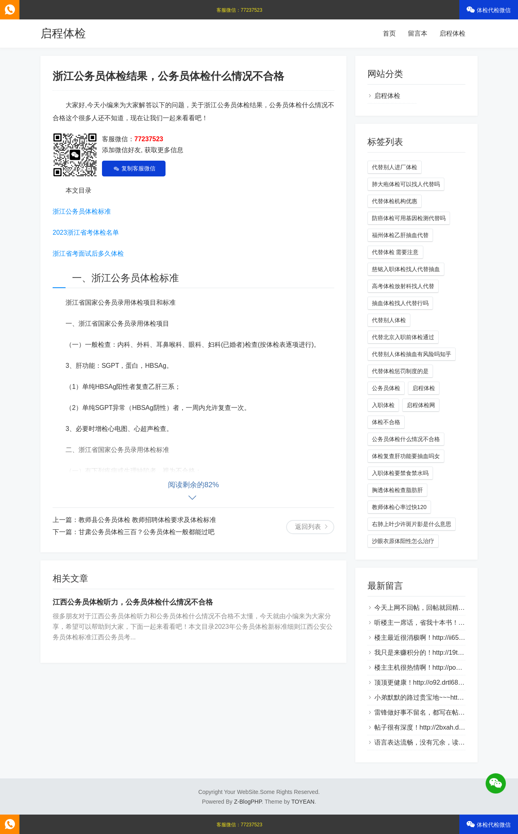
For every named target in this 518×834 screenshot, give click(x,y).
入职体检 (383, 405)
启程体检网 (421, 405)
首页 (389, 33)
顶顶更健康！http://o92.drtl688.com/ (426, 682)
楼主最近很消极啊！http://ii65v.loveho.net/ (434, 637)
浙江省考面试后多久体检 (88, 253)
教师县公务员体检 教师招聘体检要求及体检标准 (147, 519)
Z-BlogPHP (247, 801)
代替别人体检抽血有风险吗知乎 (411, 354)
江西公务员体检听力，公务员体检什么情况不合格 (133, 602)
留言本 (417, 33)
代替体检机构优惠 (394, 201)
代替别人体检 (389, 320)
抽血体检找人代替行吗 (400, 303)
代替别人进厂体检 (394, 167)
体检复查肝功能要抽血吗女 (406, 456)
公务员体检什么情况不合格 (406, 439)
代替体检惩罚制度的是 (400, 371)
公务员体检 (386, 388)
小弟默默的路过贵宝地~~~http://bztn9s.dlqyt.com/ (445, 697)
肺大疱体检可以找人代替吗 (406, 184)
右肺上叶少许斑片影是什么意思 (411, 524)
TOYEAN (302, 801)
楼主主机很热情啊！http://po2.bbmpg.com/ (435, 667)
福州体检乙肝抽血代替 (400, 235)
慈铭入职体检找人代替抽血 (406, 269)
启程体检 (63, 33)
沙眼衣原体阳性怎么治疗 (403, 541)
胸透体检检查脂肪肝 (397, 490)
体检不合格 (386, 422)
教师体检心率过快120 (399, 507)
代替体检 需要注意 (395, 252)
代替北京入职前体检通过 (403, 337)
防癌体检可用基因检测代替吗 (409, 218)
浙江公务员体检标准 (82, 211)
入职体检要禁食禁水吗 (400, 473)
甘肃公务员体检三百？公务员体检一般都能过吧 (146, 531)
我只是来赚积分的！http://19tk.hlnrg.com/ (433, 652)
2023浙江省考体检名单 (86, 232)
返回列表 (308, 526)
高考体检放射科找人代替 (403, 286)
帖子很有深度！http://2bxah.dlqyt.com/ (429, 727)
